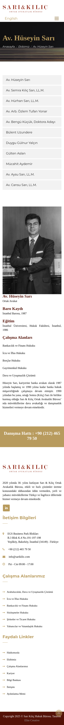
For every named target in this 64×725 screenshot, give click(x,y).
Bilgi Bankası (14, 680)
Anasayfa (9, 46)
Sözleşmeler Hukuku (17, 612)
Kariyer (11, 673)
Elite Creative (31, 720)
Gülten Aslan (16, 153)
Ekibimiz (24, 46)
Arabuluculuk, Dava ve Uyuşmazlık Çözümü (30, 592)
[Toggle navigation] (56, 18)
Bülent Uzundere (19, 132)
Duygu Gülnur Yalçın (22, 143)
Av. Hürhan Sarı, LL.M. (22, 101)
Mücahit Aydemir (19, 164)
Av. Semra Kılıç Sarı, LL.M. (25, 90)
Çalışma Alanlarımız (17, 666)
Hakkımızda (13, 652)
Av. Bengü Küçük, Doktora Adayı (30, 122)
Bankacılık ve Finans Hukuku (22, 605)
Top (58, 713)
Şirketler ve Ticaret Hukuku (21, 619)
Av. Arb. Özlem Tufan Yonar (26, 111)
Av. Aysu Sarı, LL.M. (20, 174)
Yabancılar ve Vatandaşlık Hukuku (24, 626)
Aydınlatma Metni (16, 693)
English (11, 18)
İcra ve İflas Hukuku (17, 598)
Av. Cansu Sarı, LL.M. (21, 185)
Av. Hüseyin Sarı (18, 80)
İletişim (11, 687)
